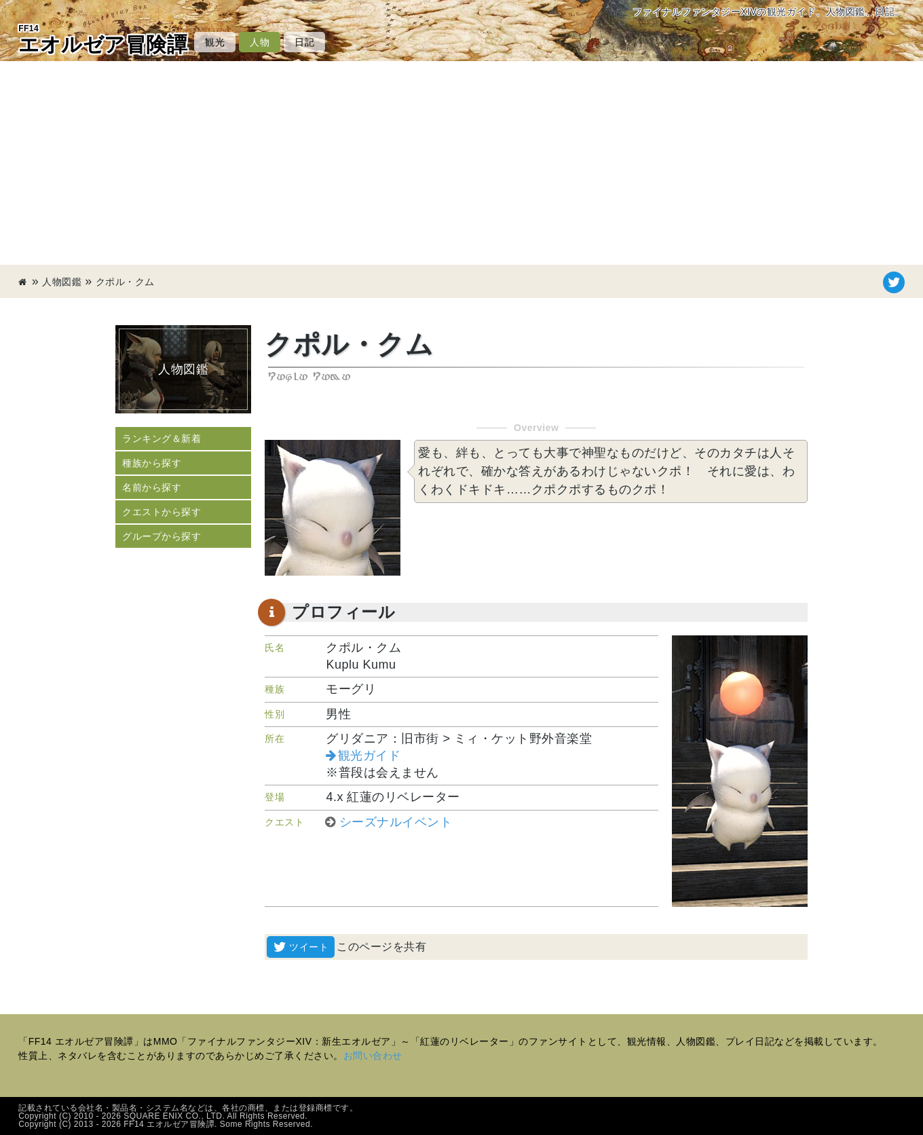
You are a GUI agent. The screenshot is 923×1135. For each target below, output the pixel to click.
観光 (215, 42)
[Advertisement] (461, 163)
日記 (304, 42)
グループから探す (161, 536)
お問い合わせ (372, 1055)
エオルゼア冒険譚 (102, 39)
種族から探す (151, 463)
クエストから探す (161, 511)
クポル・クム (125, 281)
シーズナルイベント (396, 822)
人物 (259, 42)
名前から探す (151, 487)
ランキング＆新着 (161, 438)
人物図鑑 (61, 281)
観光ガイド (369, 755)
